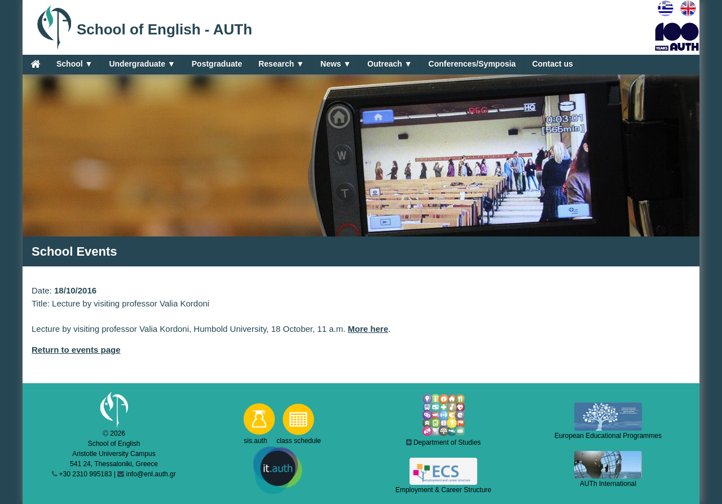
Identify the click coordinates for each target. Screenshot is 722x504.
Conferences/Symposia (472, 63)
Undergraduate (142, 64)
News (335, 64)
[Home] (35, 64)
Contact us (552, 63)
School (74, 64)
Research (281, 64)
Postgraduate (217, 63)
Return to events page (76, 349)
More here (368, 329)
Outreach (389, 64)
